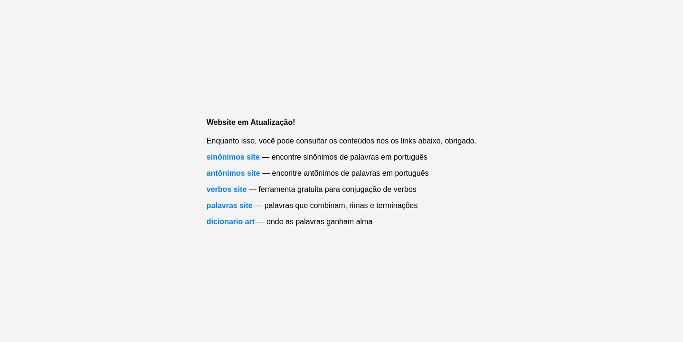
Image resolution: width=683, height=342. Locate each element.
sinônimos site (233, 157)
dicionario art (231, 222)
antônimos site (233, 173)
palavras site (230, 205)
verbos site (227, 189)
